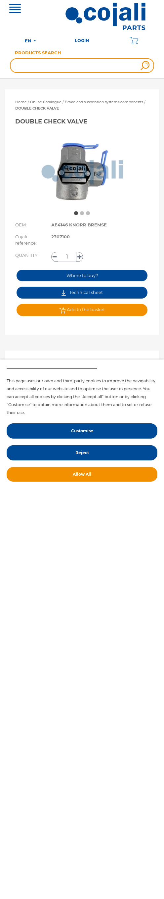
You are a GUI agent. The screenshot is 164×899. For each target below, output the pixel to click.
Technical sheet (82, 292)
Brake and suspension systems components (104, 102)
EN (29, 40)
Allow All (82, 474)
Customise (82, 430)
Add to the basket (82, 310)
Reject (82, 452)
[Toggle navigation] (15, 9)
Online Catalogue (46, 102)
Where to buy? (82, 275)
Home (21, 102)
